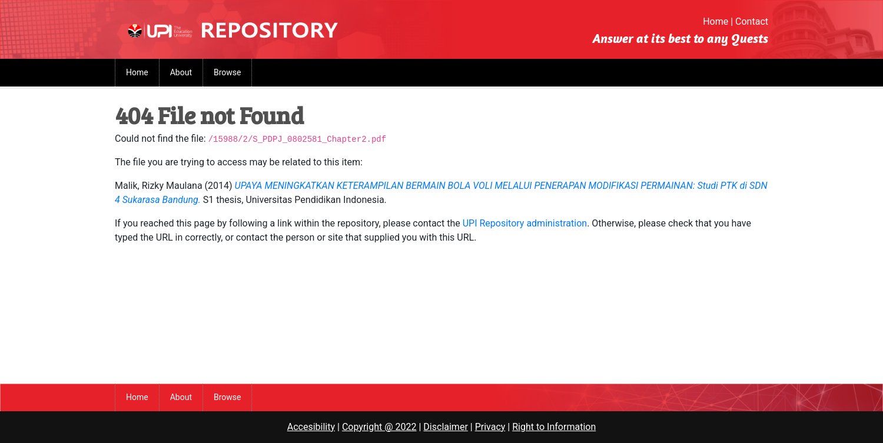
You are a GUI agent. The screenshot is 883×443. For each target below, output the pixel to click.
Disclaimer (445, 426)
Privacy (490, 426)
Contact (751, 21)
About (181, 72)
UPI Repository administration (525, 223)
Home (715, 21)
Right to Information (554, 426)
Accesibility (311, 426)
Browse (227, 72)
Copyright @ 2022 (379, 426)
